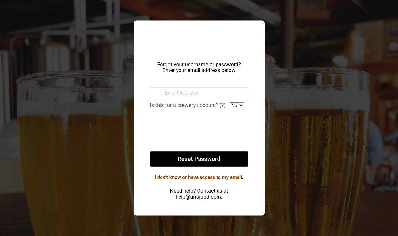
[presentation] (199, 130)
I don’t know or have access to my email (198, 177)
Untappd (199, 39)
